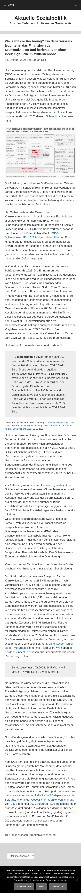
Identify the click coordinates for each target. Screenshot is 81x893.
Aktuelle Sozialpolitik (40, 18)
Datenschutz (58, 886)
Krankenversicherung (42, 834)
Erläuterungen (50, 485)
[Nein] (77, 879)
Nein (41, 886)
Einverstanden (24, 886)
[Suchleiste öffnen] (76, 5)
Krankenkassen (18, 834)
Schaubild (52, 116)
